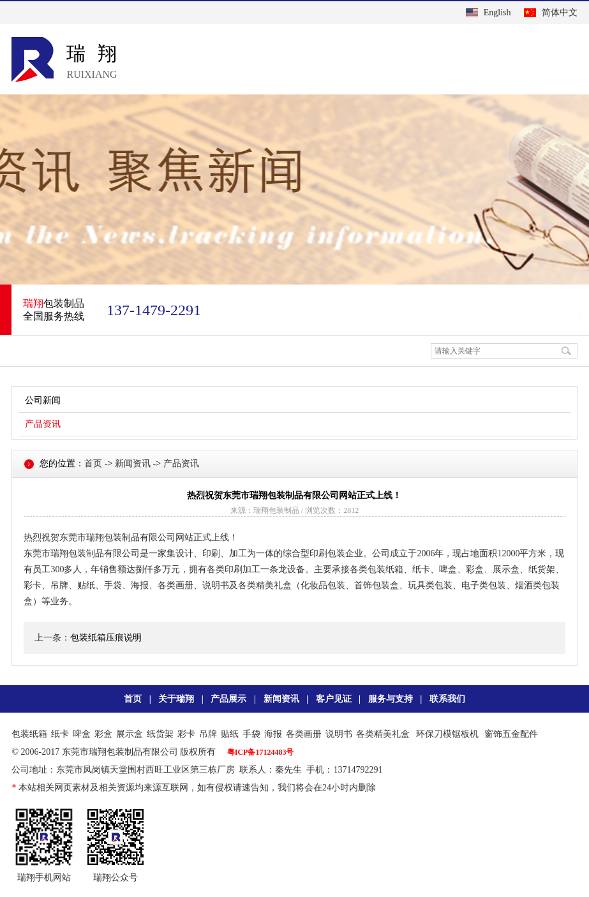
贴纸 (230, 734)
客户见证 (334, 699)
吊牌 (208, 734)
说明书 (338, 734)
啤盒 (82, 734)
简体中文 (560, 12)
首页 (93, 463)
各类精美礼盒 (383, 734)
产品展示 (228, 699)
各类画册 (304, 734)
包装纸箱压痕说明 (106, 637)
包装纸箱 (29, 734)
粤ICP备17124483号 (260, 752)
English (497, 12)
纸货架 (160, 734)
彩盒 (103, 734)
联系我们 (447, 699)
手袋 (251, 734)
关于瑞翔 (176, 699)
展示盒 (129, 734)
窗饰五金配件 (511, 734)
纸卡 (60, 734)
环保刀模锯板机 (447, 734)
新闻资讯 (133, 463)
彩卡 (186, 734)
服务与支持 (390, 699)
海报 (273, 734)
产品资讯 (43, 424)
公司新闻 (43, 400)
